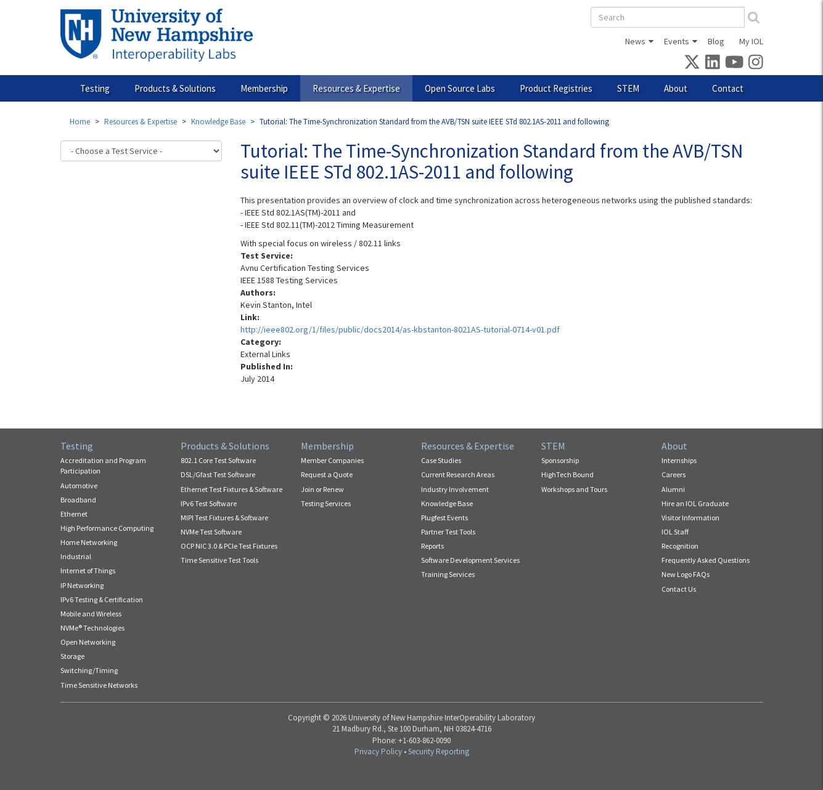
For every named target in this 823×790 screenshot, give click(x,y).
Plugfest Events (444, 517)
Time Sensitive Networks (98, 685)
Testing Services (326, 503)
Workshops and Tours (574, 489)
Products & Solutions (175, 88)
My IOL (751, 41)
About (675, 88)
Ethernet (74, 513)
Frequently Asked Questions (705, 560)
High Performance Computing (107, 528)
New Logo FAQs (685, 574)
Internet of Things (87, 570)
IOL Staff (675, 531)
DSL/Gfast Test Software (218, 474)
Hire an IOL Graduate (695, 503)
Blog (716, 41)
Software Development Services (470, 560)
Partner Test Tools (448, 531)
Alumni (673, 489)
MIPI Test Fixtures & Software (224, 517)
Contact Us (678, 589)
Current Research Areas (457, 474)
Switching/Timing (89, 670)
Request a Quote (327, 474)
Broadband (78, 499)
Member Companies (332, 460)
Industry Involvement (455, 489)
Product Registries (556, 88)
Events (676, 41)
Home (80, 121)
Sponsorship (560, 460)
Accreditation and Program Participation (103, 465)
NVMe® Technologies (92, 627)
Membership (264, 88)
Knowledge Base (218, 121)
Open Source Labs (460, 88)
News (635, 41)
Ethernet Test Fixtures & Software (231, 489)
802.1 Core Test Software (218, 460)
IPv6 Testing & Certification (101, 599)
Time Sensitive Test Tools (219, 560)
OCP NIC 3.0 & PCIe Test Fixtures (229, 545)
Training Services (448, 574)
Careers (673, 474)
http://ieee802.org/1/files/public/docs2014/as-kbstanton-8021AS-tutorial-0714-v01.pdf (400, 329)
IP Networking (82, 585)
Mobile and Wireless (90, 613)
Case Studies (441, 460)
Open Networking (87, 642)
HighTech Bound (567, 474)
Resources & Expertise (356, 88)
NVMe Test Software (211, 531)
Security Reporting (438, 751)
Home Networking (88, 542)
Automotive (78, 485)
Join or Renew (322, 489)
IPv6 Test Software (209, 503)
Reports (432, 545)
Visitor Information (690, 517)
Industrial (75, 556)
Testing (95, 88)
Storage (72, 656)
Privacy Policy (378, 751)
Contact (727, 88)
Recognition (679, 545)
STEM (628, 88)
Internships (679, 460)
